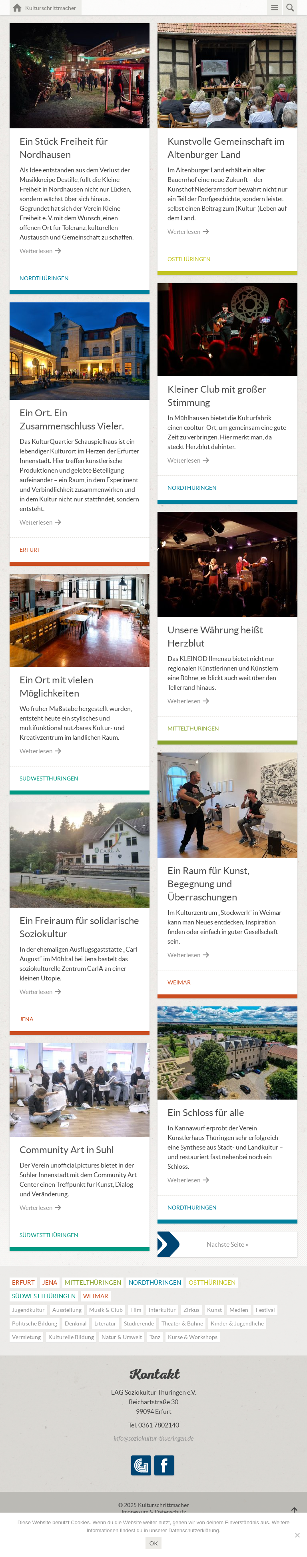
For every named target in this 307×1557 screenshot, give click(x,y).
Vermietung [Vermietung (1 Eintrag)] (26, 1337)
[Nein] (297, 1535)
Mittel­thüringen (193, 728)
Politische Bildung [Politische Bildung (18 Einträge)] (34, 1323)
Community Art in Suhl (67, 1149)
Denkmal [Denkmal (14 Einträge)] (76, 1323)
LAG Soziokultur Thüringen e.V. (141, 1465)
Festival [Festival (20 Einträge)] (265, 1310)
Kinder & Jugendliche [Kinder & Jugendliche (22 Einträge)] (237, 1323)
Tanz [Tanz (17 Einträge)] (155, 1337)
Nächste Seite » (227, 1244)
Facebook (164, 1465)
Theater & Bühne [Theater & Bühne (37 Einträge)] (182, 1323)
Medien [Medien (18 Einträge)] (238, 1310)
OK (154, 1543)
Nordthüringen (44, 278)
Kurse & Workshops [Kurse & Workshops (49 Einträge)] (192, 1337)
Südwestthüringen (49, 778)
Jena (27, 1019)
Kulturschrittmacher (53, 7)
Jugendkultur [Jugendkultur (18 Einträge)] (28, 1310)
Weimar (179, 982)
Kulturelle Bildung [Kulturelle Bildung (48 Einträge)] (71, 1337)
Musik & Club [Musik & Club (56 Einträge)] (106, 1310)
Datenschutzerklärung (193, 1530)
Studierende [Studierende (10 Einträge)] (139, 1323)
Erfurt (30, 550)
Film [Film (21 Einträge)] (135, 1310)
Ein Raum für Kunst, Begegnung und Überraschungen (208, 883)
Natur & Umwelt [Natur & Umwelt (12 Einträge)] (122, 1337)
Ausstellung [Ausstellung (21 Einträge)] (67, 1310)
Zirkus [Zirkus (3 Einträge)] (191, 1310)
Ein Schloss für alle (205, 1112)
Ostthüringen (189, 259)
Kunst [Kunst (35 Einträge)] (214, 1310)
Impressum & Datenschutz (154, 1512)
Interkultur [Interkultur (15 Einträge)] (162, 1310)
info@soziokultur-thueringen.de (153, 1438)
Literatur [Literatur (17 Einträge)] (105, 1323)
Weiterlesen (41, 250)
